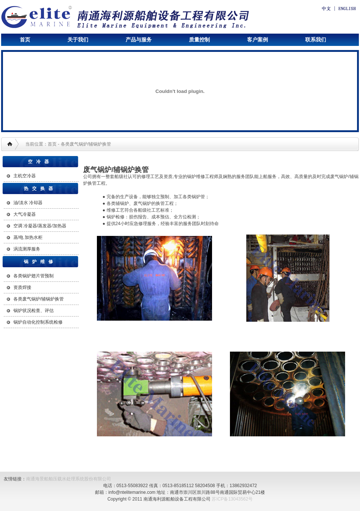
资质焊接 (22, 287)
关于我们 (77, 40)
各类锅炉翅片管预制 (33, 275)
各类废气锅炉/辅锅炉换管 (38, 299)
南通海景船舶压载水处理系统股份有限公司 (68, 479)
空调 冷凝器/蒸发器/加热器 (39, 225)
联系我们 (315, 40)
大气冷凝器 (24, 214)
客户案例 (257, 40)
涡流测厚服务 (26, 249)
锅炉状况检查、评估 (33, 310)
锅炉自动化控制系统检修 (38, 322)
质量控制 (199, 40)
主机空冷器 (24, 175)
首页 (25, 40)
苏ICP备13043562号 (232, 499)
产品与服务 (139, 40)
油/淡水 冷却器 (28, 202)
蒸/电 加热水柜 (28, 237)
